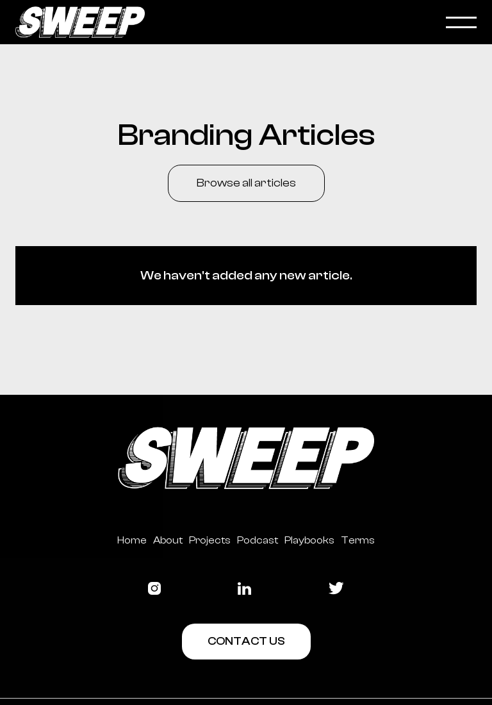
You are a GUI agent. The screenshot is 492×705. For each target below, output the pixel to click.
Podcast (257, 540)
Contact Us (246, 641)
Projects (210, 540)
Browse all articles (246, 183)
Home (132, 540)
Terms (358, 540)
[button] (461, 22)
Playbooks (309, 540)
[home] (230, 22)
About (168, 540)
